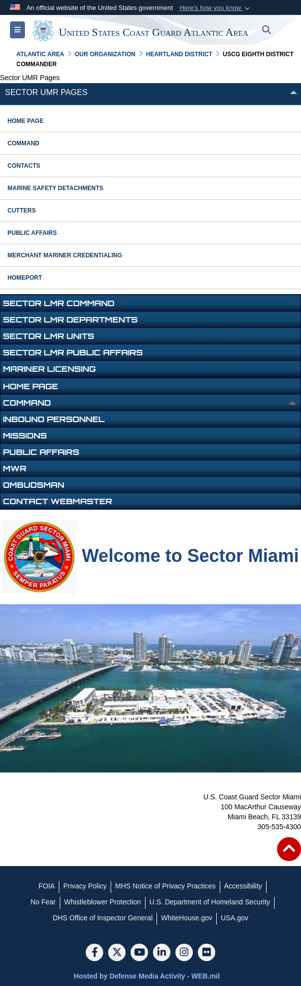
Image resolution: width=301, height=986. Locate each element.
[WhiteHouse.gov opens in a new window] (186, 918)
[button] (215, 8)
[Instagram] (184, 953)
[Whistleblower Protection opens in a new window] (102, 902)
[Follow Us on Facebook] (94, 953)
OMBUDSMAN (33, 485)
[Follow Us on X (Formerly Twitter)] (117, 953)
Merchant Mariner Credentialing (64, 255)
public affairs (32, 232)
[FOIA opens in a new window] (46, 886)
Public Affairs (41, 452)
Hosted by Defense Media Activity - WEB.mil (147, 976)
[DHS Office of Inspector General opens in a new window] (103, 918)
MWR (14, 468)
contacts (23, 165)
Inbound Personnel (54, 419)
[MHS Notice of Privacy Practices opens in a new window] (165, 886)
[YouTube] (139, 953)
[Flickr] (206, 953)
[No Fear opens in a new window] (43, 902)
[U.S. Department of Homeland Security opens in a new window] (210, 902)
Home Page (25, 120)
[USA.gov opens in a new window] (234, 918)
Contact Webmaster (57, 501)
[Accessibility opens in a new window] (243, 886)
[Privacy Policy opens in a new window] (85, 886)
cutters (21, 210)
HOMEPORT (24, 277)
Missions (25, 435)
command (23, 143)
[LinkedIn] (161, 953)
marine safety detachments (55, 188)
